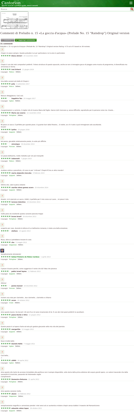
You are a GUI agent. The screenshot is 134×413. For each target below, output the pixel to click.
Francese (12, 146)
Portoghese (12, 115)
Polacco (11, 86)
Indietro (6, 40)
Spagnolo (12, 132)
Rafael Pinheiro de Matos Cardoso (25, 257)
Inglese (11, 101)
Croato (11, 303)
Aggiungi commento (25, 40)
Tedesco (11, 72)
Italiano (18, 72)
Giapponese (13, 245)
